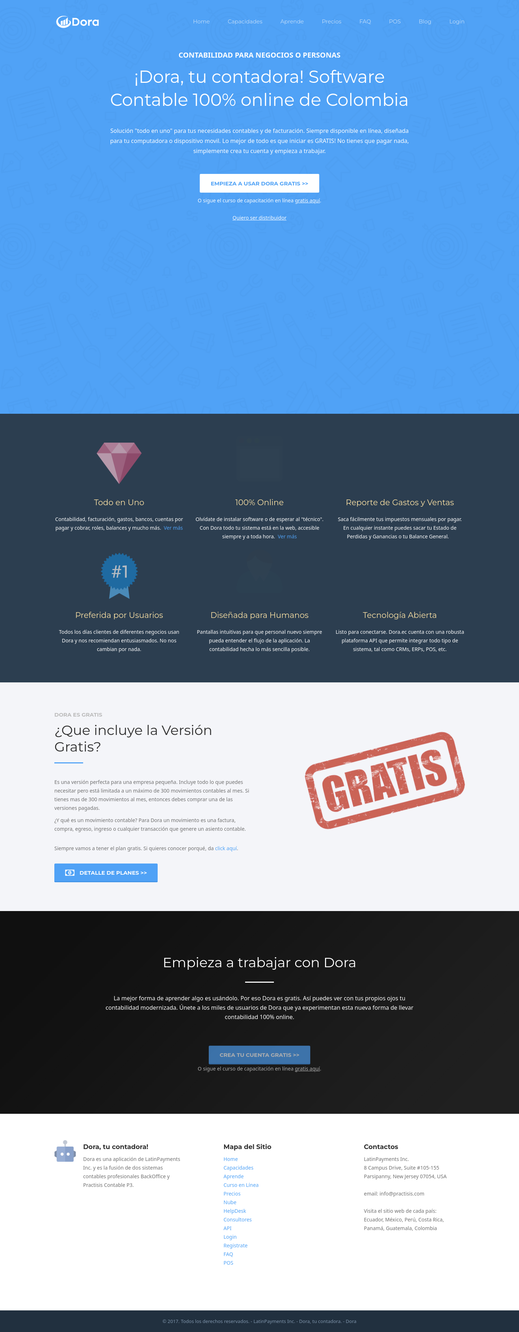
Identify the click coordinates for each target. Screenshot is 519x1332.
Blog (425, 21)
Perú (410, 1219)
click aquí (226, 848)
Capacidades (245, 21)
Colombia (426, 1228)
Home (201, 21)
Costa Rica (430, 1219)
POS (395, 21)
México (393, 1219)
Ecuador (373, 1219)
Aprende (292, 21)
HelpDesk (235, 1210)
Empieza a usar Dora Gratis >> (259, 183)
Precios (331, 21)
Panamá (373, 1228)
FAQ (365, 21)
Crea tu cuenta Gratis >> (259, 1057)
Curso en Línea (241, 1184)
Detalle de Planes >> (106, 873)
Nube (230, 1202)
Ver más (173, 527)
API (227, 1228)
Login (457, 21)
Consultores (238, 1219)
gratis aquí (307, 200)
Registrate (236, 1245)
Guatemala (399, 1228)
